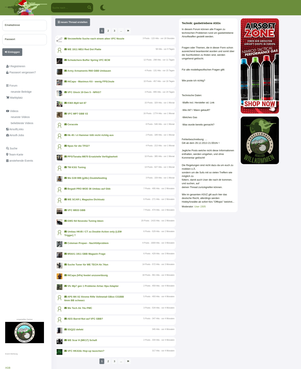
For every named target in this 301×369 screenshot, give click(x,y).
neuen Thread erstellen (73, 22)
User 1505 (200, 206)
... (121, 30)
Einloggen (12, 52)
